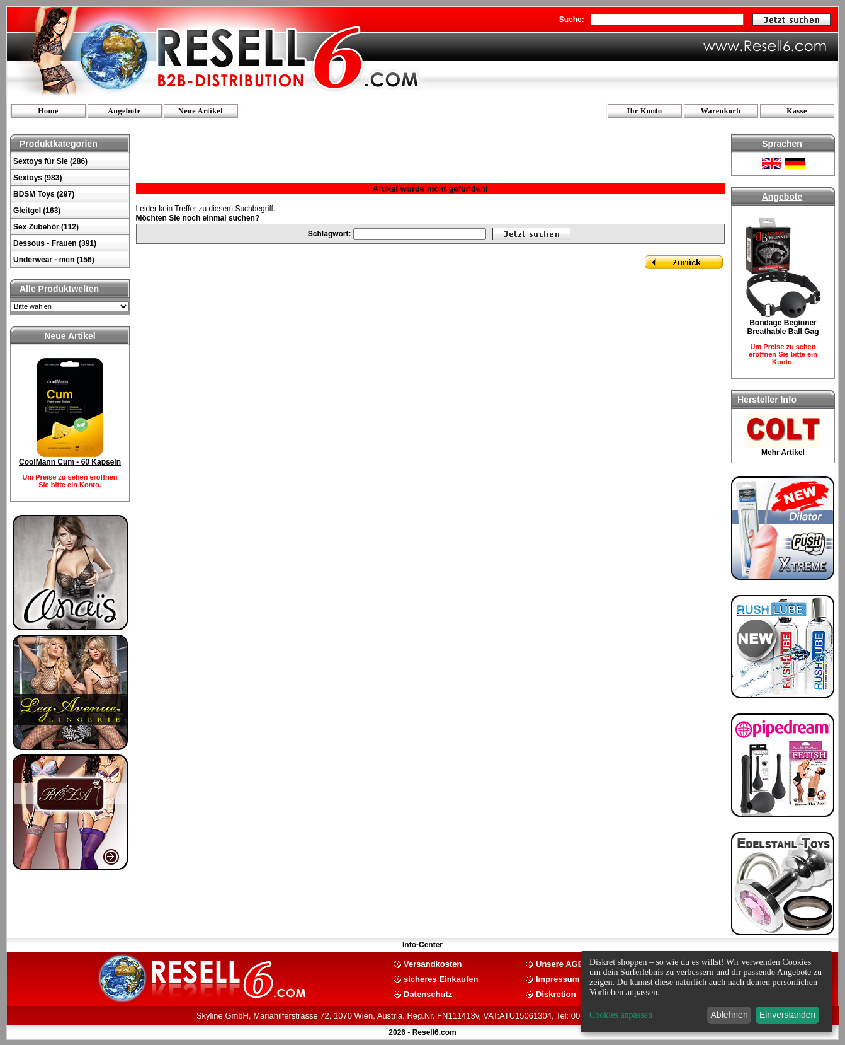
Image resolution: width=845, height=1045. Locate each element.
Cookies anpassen (620, 1015)
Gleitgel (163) (36, 210)
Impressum (557, 978)
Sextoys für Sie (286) (50, 161)
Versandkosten (433, 963)
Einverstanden (787, 1015)
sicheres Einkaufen (441, 978)
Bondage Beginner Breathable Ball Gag (783, 327)
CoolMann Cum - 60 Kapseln (70, 462)
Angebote (124, 111)
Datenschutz (428, 993)
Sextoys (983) (37, 177)
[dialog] (706, 991)
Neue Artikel (200, 111)
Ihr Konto (644, 111)
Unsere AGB (560, 963)
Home (48, 111)
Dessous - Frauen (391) (54, 243)
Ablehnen (729, 1015)
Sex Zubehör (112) (46, 226)
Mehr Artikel (783, 452)
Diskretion (556, 993)
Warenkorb (721, 111)
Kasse (796, 111)
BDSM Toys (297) (43, 194)
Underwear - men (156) (53, 259)
